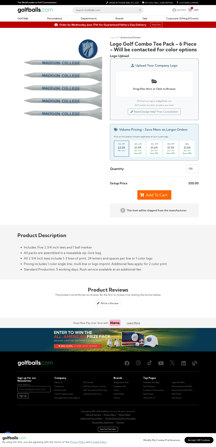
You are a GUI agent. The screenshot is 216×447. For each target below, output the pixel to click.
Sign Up (23, 396)
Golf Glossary (149, 386)
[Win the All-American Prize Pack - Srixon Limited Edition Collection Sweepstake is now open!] (108, 339)
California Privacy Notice (91, 418)
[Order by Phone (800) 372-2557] (122, 2)
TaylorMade (119, 394)
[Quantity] (192, 168)
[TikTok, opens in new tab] (149, 363)
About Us (58, 382)
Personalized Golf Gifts (182, 390)
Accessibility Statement (102, 422)
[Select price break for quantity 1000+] (187, 149)
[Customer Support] (186, 2)
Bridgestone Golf (121, 382)
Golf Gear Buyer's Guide (94, 386)
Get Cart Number (108, 429)
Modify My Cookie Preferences (161, 440)
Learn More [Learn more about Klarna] (133, 323)
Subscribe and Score (92, 394)
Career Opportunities (64, 394)
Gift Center (88, 382)
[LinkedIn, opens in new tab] (183, 363)
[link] (179, 10)
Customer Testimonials (153, 390)
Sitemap (120, 422)
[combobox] (108, 10)
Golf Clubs (176, 394)
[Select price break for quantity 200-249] (137, 149)
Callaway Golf (120, 386)
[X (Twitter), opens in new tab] (172, 363)
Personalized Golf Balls (182, 386)
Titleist (117, 398)
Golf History (148, 394)
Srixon (116, 390)
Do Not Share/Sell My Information (120, 418)
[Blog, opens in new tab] (195, 363)
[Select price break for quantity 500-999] (170, 149)
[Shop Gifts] (108, 24)
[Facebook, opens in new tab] (127, 363)
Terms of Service (93, 414)
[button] (140, 10)
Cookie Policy (99, 442)
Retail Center (60, 390)
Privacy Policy (77, 442)
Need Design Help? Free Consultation (154, 111)
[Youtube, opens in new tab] (161, 363)
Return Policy (125, 414)
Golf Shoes (177, 398)
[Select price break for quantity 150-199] (121, 149)
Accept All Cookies (199, 440)
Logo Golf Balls (178, 382)
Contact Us (59, 386)
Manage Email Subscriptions (67, 398)
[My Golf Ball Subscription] (157, 2)
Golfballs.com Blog (151, 382)
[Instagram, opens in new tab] (138, 363)
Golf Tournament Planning (95, 390)
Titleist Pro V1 (149, 398)
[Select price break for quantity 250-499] (154, 149)
